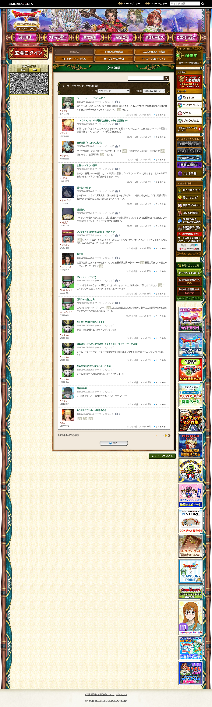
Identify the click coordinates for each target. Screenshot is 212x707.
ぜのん (68, 170)
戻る (114, 443)
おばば (68, 214)
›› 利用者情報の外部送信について (100, 694)
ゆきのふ (68, 147)
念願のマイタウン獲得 (87, 165)
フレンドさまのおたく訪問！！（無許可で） (96, 232)
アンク (68, 125)
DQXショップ (186, 37)
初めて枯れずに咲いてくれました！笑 (94, 366)
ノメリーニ (68, 259)
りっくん (68, 326)
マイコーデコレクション (154, 58)
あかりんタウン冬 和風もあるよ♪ (92, 410)
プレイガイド (58, 37)
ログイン (28, 53)
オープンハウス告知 (114, 58)
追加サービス (154, 37)
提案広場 (122, 37)
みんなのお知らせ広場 (154, 51)
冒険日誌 (73, 51)
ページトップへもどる (162, 456)
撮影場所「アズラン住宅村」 (90, 142)
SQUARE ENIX (21, 3)
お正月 (80, 254)
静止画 (35, 70)
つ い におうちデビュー (92, 98)
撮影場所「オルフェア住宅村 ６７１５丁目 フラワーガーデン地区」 (108, 344)
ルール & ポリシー (132, 3)
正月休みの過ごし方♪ (86, 299)
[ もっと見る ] (159, 114)
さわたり (68, 236)
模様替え (81, 209)
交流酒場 (90, 37)
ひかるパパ (68, 282)
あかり (68, 415)
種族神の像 (82, 388)
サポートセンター (159, 3)
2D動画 (23, 70)
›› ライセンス (121, 694)
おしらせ (25, 37)
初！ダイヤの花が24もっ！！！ (90, 322)
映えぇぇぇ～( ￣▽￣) (86, 277)
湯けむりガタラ (84, 187)
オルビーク (68, 192)
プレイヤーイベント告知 (74, 58)
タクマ (68, 103)
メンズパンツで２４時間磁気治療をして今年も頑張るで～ (102, 120)
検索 (202, 3)
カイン (68, 393)
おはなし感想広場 (113, 51)
